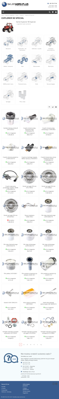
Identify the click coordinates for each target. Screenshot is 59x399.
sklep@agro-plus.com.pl (28, 371)
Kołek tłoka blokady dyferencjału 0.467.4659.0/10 (48, 303)
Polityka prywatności (26, 388)
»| (41, 344)
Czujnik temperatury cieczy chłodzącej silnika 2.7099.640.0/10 (48, 158)
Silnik (36, 84)
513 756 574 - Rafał (27, 368)
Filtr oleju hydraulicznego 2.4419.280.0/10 (48, 215)
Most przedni (36, 66)
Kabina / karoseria (8, 66)
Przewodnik (4, 390)
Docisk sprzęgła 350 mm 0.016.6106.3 (10, 215)
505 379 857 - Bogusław (29, 366)
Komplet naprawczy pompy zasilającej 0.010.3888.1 (48, 332)
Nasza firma (5, 384)
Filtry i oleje (22, 101)
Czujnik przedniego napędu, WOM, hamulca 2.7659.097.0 (29, 157)
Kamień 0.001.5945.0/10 (10, 302)
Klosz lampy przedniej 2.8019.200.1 (29, 303)
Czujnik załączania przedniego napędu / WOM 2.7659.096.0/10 (10, 187)
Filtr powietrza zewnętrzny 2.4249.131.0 (48, 274)
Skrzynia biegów (51, 84)
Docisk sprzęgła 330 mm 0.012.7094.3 (29, 186)
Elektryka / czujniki (36, 48)
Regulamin (25, 392)
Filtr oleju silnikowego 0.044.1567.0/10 (48, 245)
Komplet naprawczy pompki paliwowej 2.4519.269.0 (10, 332)
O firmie (3, 388)
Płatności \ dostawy (6, 391)
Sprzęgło (8, 101)
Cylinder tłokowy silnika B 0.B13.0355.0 (10, 128)
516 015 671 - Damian (28, 369)
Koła (22, 66)
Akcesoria (8, 48)
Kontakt (3, 386)
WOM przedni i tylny (8, 84)
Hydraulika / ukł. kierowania (22, 49)
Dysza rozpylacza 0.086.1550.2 (29, 215)
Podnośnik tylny (22, 84)
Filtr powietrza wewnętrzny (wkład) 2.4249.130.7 (29, 274)
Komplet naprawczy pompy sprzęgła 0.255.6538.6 (29, 332)
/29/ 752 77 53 (26, 364)
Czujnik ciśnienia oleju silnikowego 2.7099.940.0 (48, 128)
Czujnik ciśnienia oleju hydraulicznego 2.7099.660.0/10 (29, 129)
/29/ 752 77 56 (53, 3)
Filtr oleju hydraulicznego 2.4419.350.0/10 (11, 245)
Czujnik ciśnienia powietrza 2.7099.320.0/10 (10, 157)
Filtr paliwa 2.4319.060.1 (10, 273)
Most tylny (50, 66)
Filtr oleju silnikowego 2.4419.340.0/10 (29, 245)
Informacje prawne (26, 384)
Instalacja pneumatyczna (50, 49)
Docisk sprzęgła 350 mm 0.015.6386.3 (48, 186)
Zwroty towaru (26, 391)
